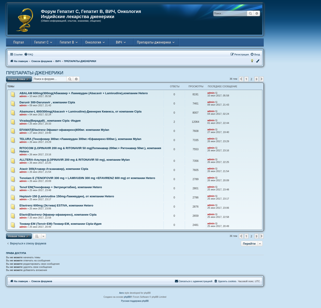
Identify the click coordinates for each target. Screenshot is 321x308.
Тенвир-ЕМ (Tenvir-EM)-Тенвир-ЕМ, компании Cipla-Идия (60, 223)
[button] (241, 79)
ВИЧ (119, 42)
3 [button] (256, 79)
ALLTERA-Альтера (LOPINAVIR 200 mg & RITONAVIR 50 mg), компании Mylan (74, 159)
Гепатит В (67, 42)
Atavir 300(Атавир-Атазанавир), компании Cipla (53, 169)
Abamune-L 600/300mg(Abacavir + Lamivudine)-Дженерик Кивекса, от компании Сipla (80, 111)
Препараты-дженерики (154, 42)
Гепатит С (41, 42)
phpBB (127, 297)
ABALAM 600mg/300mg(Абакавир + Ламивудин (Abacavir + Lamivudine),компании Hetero (83, 93)
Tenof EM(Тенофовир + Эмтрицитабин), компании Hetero (60, 187)
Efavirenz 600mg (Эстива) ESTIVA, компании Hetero (56, 205)
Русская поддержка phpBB (135, 301)
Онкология (93, 42)
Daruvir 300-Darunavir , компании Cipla (47, 102)
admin (23, 96)
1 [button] (246, 79)
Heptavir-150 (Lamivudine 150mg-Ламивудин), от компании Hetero (66, 196)
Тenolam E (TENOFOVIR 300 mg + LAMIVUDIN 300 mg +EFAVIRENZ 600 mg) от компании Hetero (87, 178)
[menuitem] (28, 54)
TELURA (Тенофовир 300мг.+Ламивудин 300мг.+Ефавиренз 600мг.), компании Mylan (80, 139)
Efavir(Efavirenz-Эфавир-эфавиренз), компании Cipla (57, 214)
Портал (18, 42)
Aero (121, 293)
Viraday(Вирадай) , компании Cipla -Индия (50, 120)
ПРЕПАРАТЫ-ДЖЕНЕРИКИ (34, 72)
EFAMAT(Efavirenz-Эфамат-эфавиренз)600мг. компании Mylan (64, 129)
